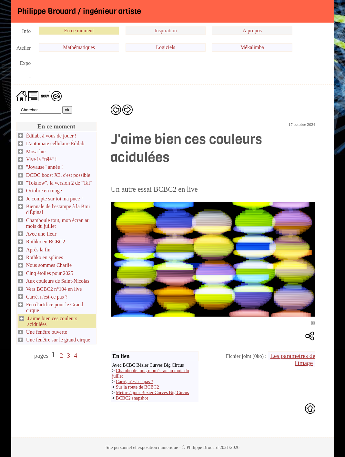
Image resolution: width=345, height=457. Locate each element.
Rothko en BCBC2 (45, 241)
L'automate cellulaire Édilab (55, 143)
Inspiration (165, 30)
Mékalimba (252, 47)
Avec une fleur (41, 234)
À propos (252, 30)
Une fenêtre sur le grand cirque (58, 339)
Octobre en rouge (44, 190)
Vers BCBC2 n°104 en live (54, 289)
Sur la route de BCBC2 (137, 387)
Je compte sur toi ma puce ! (54, 198)
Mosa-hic (36, 151)
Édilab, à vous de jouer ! (51, 135)
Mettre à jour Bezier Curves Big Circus (152, 392)
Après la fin (38, 249)
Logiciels (166, 47)
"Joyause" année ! (44, 167)
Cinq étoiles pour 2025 (49, 273)
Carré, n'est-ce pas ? (46, 297)
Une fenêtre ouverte (46, 332)
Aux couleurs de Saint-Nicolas (57, 281)
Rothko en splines (44, 257)
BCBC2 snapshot (132, 398)
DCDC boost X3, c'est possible (58, 175)
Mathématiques (79, 47)
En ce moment (79, 30)
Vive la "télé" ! (41, 159)
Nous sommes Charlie (49, 265)
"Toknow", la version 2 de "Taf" (59, 183)
